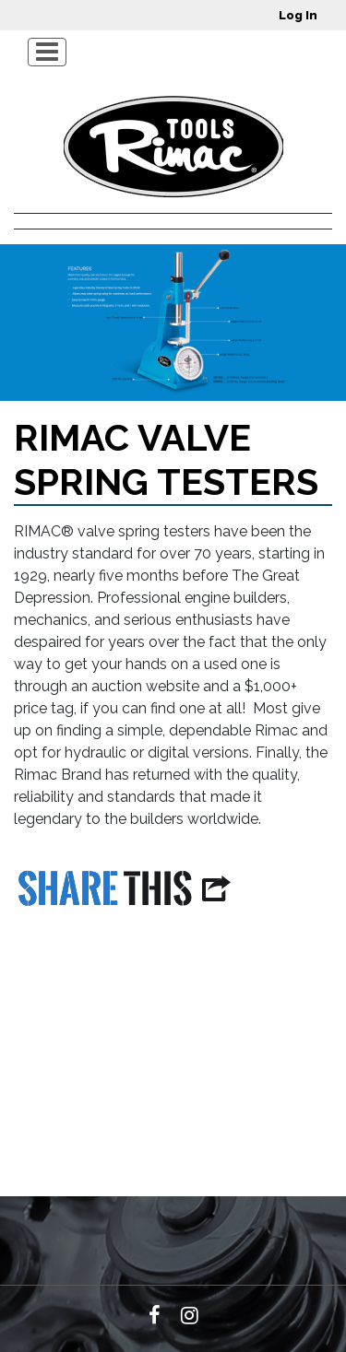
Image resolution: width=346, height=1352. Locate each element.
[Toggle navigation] (47, 52)
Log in (298, 15)
